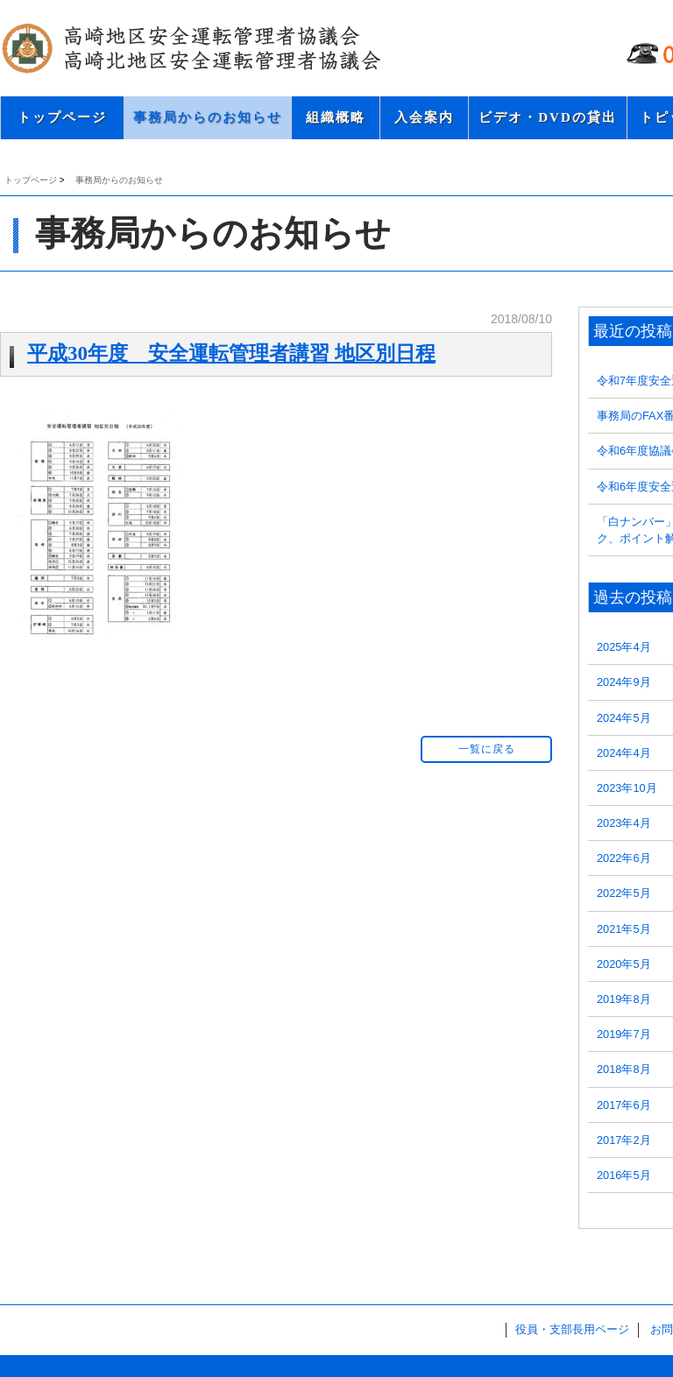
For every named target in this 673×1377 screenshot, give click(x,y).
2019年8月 (624, 999)
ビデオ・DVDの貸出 (547, 117)
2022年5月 (624, 893)
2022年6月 (624, 858)
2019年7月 (624, 1034)
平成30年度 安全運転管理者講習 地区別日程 (231, 353)
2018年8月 (624, 1069)
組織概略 (335, 117)
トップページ (62, 117)
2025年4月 (624, 646)
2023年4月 (624, 823)
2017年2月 (624, 1140)
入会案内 (424, 117)
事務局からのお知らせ (207, 117)
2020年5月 (624, 964)
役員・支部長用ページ (572, 1329)
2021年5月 (624, 929)
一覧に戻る (486, 749)
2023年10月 (627, 787)
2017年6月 (624, 1105)
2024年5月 (624, 717)
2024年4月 (624, 752)
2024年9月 (624, 681)
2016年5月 (624, 1175)
